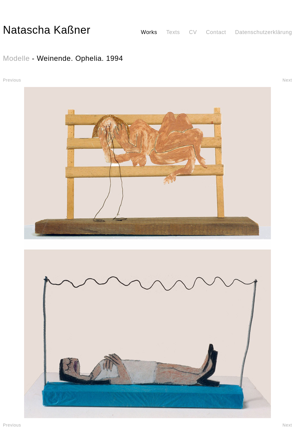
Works (149, 32)
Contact (216, 32)
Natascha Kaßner (47, 30)
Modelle (16, 58)
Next (287, 80)
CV (193, 32)
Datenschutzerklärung (263, 32)
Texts (173, 32)
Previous (12, 80)
